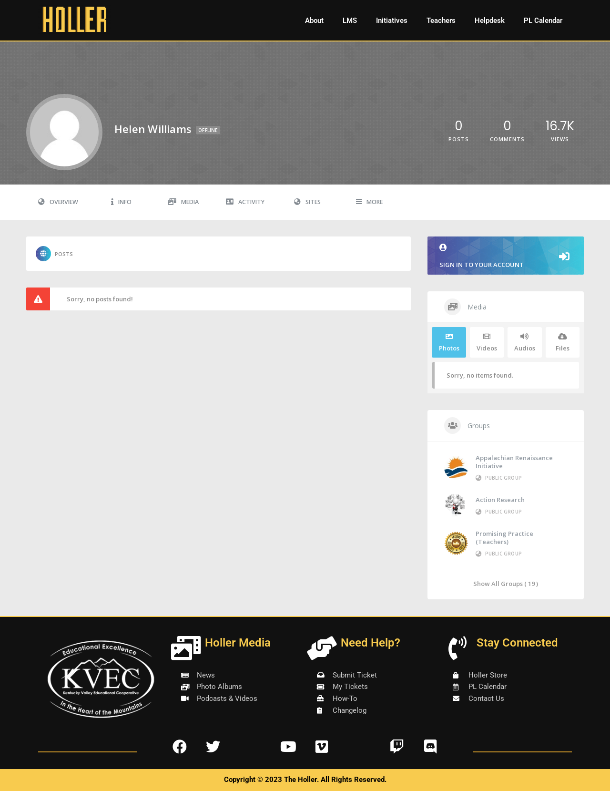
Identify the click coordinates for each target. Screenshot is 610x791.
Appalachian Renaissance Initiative (514, 461)
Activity (245, 202)
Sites (307, 202)
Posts (54, 253)
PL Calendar (543, 20)
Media (183, 202)
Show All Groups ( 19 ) (505, 583)
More (369, 202)
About (314, 20)
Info (121, 202)
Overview (58, 202)
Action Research (500, 499)
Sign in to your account (505, 256)
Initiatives (391, 20)
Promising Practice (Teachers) (504, 537)
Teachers (441, 20)
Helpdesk (490, 20)
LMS (350, 20)
